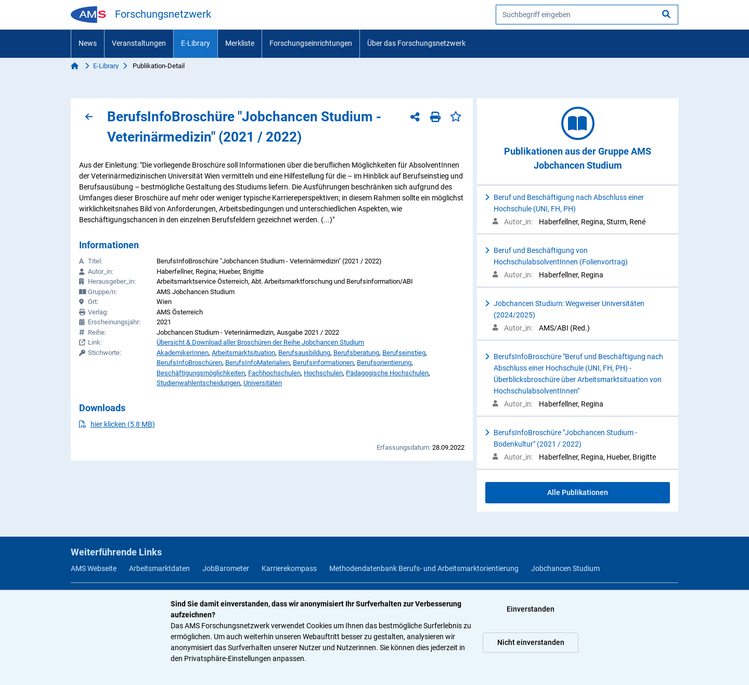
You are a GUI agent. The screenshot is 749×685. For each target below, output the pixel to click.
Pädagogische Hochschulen (387, 373)
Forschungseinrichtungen (310, 43)
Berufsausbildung (304, 353)
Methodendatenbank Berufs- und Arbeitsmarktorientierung (424, 568)
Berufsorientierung (384, 362)
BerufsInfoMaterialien (257, 362)
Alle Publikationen (577, 492)
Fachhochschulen (274, 373)
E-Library (195, 43)
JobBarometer (225, 568)
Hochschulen (323, 373)
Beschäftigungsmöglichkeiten (201, 373)
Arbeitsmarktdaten (159, 568)
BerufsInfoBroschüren (189, 362)
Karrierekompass (289, 568)
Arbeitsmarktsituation (243, 353)
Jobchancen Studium (565, 568)
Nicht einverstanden (530, 642)
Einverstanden (530, 609)
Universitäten (262, 383)
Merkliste (239, 43)
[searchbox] (587, 14)
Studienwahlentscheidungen (198, 383)
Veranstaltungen (139, 43)
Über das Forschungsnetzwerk (416, 43)
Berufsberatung (356, 353)
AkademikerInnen (183, 353)
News (88, 43)
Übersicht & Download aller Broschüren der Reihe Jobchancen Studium (260, 342)
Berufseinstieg (403, 353)
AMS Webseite (94, 568)
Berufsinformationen (323, 362)
